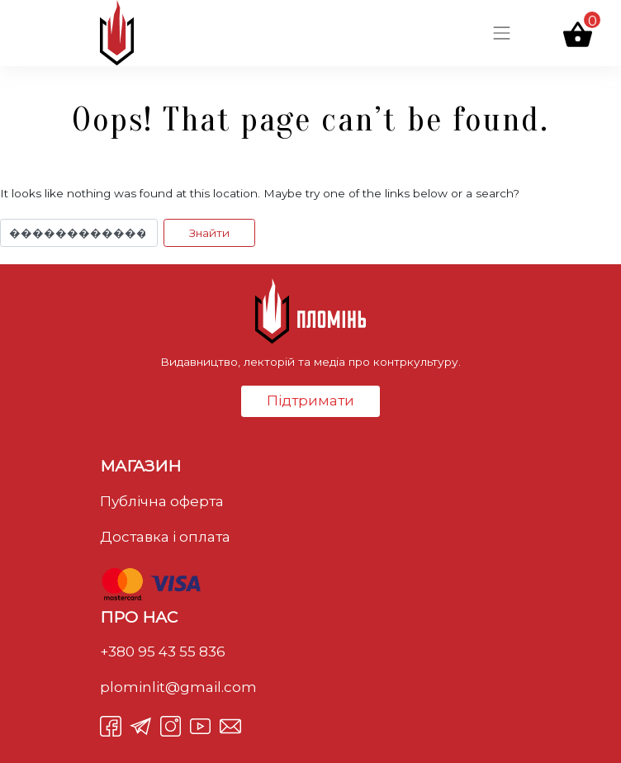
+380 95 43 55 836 (162, 651)
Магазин (140, 466)
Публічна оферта (162, 501)
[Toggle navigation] (502, 33)
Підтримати (310, 400)
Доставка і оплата (165, 536)
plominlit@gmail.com (178, 687)
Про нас (139, 617)
